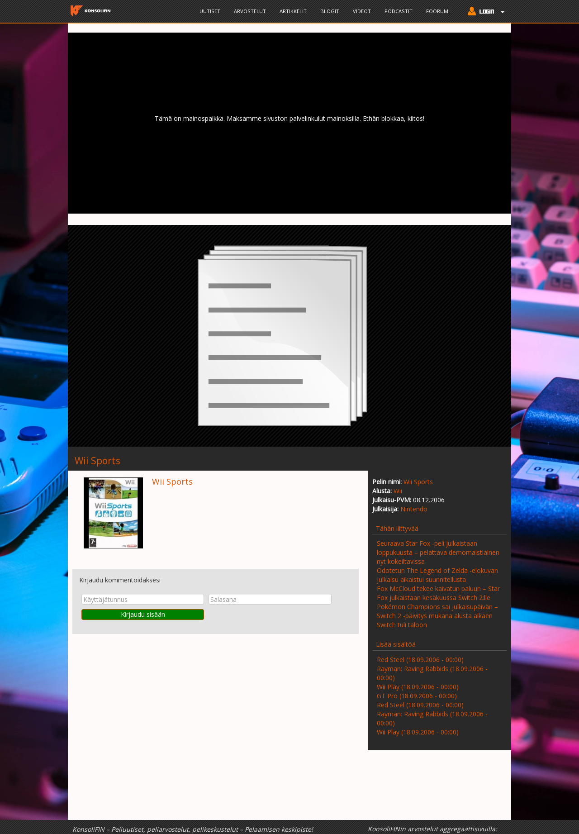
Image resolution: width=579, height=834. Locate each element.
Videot (362, 11)
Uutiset (209, 11)
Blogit (329, 11)
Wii (398, 490)
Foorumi (438, 11)
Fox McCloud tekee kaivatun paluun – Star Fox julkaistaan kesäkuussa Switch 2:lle (438, 593)
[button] (483, 12)
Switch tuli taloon (402, 624)
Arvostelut (250, 11)
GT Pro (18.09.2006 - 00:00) (417, 695)
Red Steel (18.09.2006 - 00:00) (420, 659)
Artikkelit (293, 11)
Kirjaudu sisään (143, 614)
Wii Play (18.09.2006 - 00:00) (418, 686)
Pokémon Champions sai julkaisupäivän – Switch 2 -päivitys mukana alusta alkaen (437, 611)
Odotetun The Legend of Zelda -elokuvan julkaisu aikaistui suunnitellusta (437, 575)
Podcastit (398, 11)
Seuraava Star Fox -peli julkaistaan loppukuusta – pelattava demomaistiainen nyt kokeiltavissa (438, 552)
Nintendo (413, 509)
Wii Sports (418, 481)
